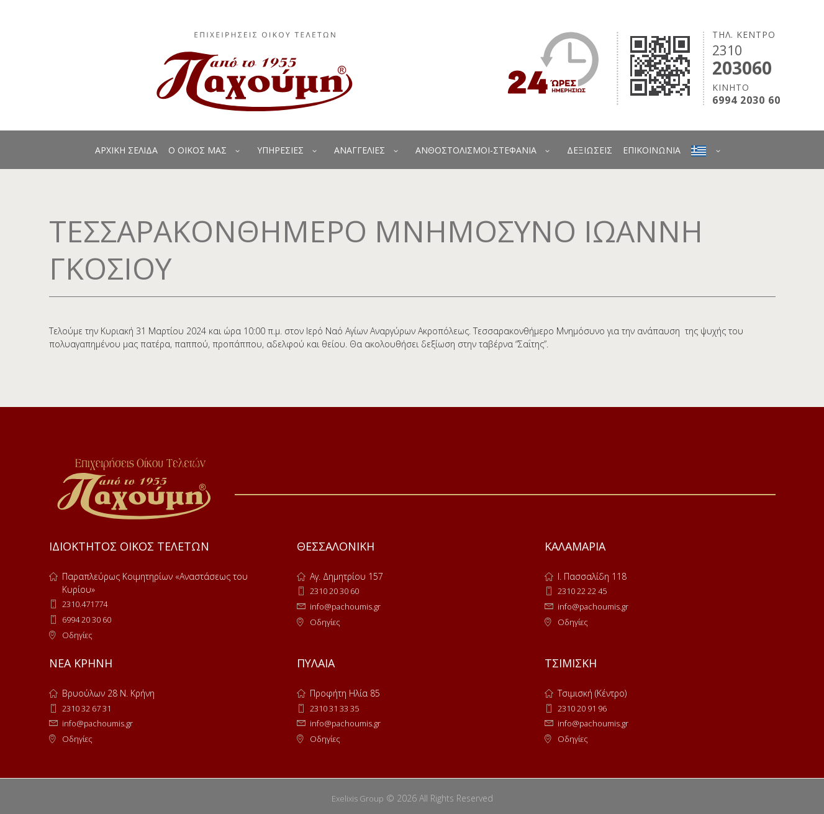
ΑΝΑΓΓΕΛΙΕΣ (359, 150)
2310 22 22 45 (586, 591)
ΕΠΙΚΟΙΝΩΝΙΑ (652, 150)
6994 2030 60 (746, 100)
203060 (742, 68)
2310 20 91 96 (586, 706)
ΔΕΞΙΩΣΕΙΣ (589, 150)
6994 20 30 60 (90, 618)
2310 (727, 50)
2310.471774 (88, 604)
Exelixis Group (357, 794)
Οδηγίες (78, 633)
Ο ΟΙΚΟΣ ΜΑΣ (197, 150)
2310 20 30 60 (338, 591)
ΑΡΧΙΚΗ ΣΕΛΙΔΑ (126, 150)
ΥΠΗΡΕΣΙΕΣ (280, 150)
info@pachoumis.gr (348, 605)
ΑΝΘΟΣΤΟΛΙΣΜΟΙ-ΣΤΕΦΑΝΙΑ (476, 150)
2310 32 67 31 (90, 706)
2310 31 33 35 (338, 706)
